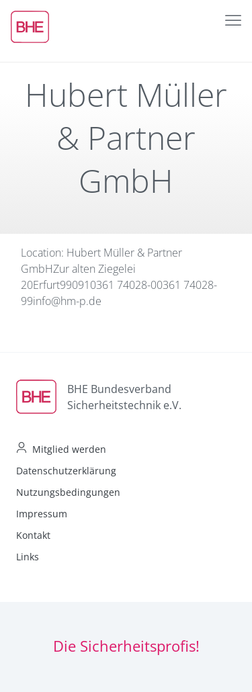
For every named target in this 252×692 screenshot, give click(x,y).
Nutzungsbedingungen (68, 492)
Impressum (41, 513)
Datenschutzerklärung (66, 470)
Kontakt (33, 535)
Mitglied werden (69, 449)
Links (27, 556)
